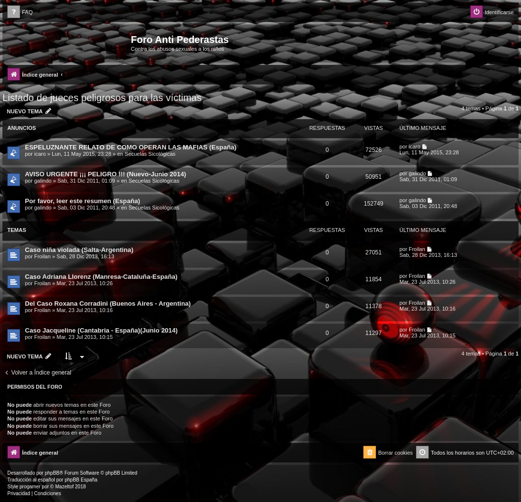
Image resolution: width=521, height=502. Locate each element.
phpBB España (80, 479)
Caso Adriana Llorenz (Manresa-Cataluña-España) (101, 276)
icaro (40, 154)
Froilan (42, 256)
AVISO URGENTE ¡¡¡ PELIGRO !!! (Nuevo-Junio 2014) (105, 174)
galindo (42, 181)
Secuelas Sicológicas (150, 154)
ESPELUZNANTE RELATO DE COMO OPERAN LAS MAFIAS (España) (130, 147)
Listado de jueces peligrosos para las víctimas (102, 97)
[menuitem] (20, 12)
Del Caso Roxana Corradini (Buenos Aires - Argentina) (108, 303)
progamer (30, 486)
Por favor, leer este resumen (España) (82, 201)
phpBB (52, 473)
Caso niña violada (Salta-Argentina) (79, 249)
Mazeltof (64, 486)
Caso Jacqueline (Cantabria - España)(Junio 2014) (101, 330)
